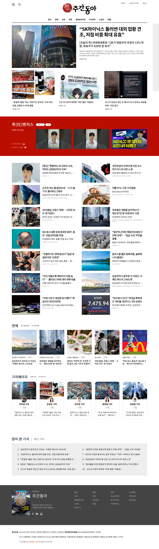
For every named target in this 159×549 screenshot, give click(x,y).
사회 (63, 19)
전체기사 (77, 508)
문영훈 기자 (135, 404)
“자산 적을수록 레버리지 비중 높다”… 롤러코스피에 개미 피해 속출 (107, 413)
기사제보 (132, 492)
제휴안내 (46, 532)
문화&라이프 (80, 19)
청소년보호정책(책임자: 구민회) (89, 532)
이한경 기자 (24, 404)
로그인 (144, 3)
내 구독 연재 (35, 326)
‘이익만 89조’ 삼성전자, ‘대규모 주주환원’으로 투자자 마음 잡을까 (135, 413)
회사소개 (22, 532)
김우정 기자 (80, 404)
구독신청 (132, 496)
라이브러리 (115, 500)
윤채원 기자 (107, 404)
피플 (109, 19)
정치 (49, 19)
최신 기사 (39, 439)
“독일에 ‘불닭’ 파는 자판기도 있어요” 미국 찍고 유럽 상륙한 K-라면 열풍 (52, 413)
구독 (48, 125)
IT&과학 (92, 19)
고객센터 (53, 532)
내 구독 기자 (42, 377)
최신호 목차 (115, 496)
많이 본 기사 (20, 439)
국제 (70, 19)
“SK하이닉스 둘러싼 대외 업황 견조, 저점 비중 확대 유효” (24, 413)
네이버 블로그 (17, 144)
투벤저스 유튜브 (18, 147)
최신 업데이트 (25, 326)
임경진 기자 (52, 404)
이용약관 (60, 532)
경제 (56, 19)
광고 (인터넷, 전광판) (34, 532)
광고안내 (132, 500)
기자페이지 (115, 504)
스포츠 (101, 19)
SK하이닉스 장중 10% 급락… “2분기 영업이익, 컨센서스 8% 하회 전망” (79, 413)
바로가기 (40, 125)
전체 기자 (33, 377)
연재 (112, 492)
